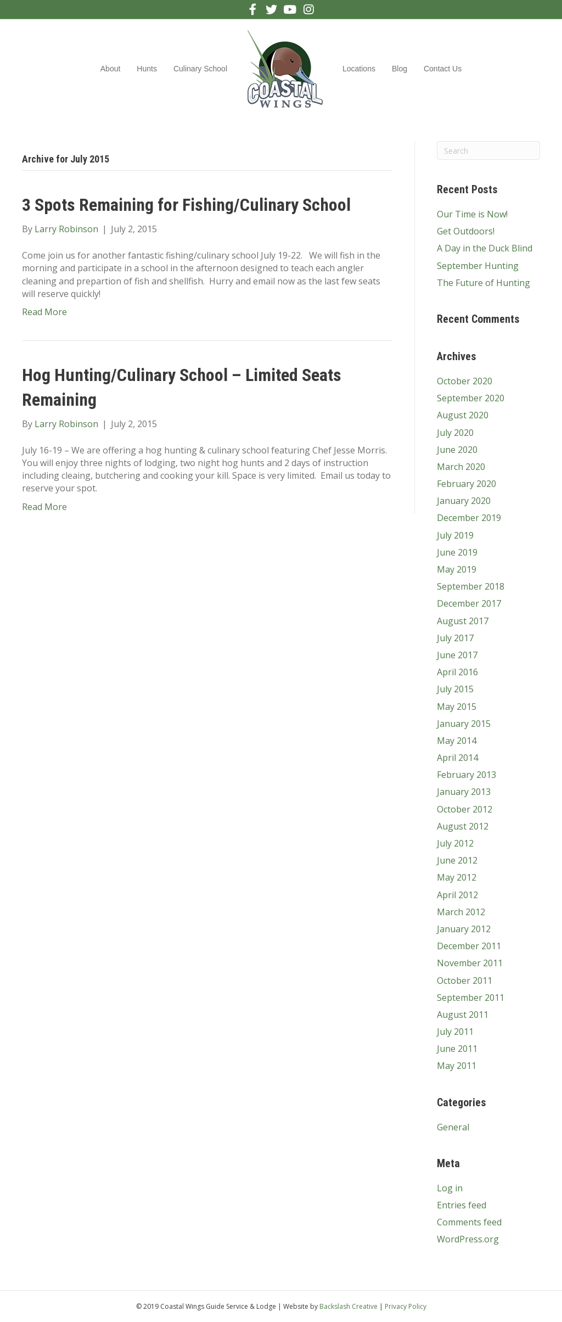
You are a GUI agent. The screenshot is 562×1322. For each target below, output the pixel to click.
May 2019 (456, 569)
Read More (44, 312)
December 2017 (469, 603)
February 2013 (466, 775)
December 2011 (469, 946)
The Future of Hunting (483, 283)
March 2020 (461, 467)
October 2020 (464, 381)
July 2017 (455, 638)
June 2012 (457, 860)
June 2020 (457, 450)
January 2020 (464, 501)
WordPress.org (468, 1239)
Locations (358, 68)
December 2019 (469, 518)
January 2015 (464, 724)
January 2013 (464, 792)
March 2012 (461, 912)
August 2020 (462, 415)
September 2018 (470, 586)
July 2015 (455, 689)
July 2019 (455, 535)
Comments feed (469, 1222)
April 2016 (457, 672)
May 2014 (456, 741)
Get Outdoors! (465, 231)
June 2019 (457, 552)
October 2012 (464, 809)
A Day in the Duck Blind (484, 248)
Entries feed (461, 1205)
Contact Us (443, 68)
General (453, 1127)
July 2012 (455, 843)
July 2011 (455, 1032)
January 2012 (464, 929)
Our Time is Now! (472, 214)
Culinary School (200, 68)
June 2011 (457, 1049)
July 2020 (455, 433)
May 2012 (456, 877)
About (110, 68)
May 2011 (456, 1066)
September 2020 (470, 398)
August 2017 (462, 621)
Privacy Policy (405, 1306)
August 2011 (462, 1015)
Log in (450, 1188)
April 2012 (457, 895)
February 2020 (466, 484)
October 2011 (464, 980)
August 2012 (462, 826)
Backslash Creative (348, 1306)
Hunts (147, 68)
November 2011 (470, 963)
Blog (399, 68)
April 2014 (457, 758)
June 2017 (457, 655)
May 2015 (456, 707)
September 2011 (470, 997)
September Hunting (478, 266)
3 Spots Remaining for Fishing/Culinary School (186, 204)
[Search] (489, 150)
